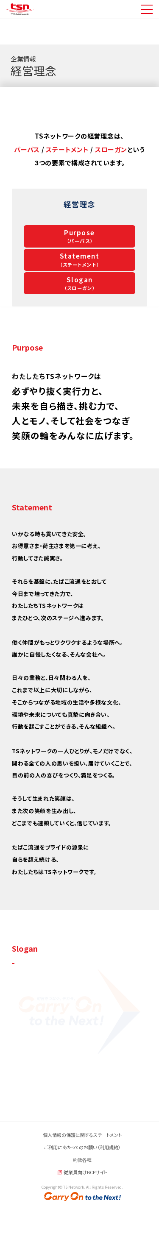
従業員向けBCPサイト (85, 1225)
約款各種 (82, 1212)
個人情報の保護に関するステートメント (82, 1187)
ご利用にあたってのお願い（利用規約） (82, 1200)
